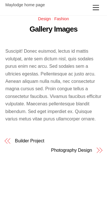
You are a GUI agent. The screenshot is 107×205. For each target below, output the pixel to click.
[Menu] (96, 7)
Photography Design (71, 150)
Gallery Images (54, 29)
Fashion (61, 19)
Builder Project (29, 141)
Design (44, 19)
